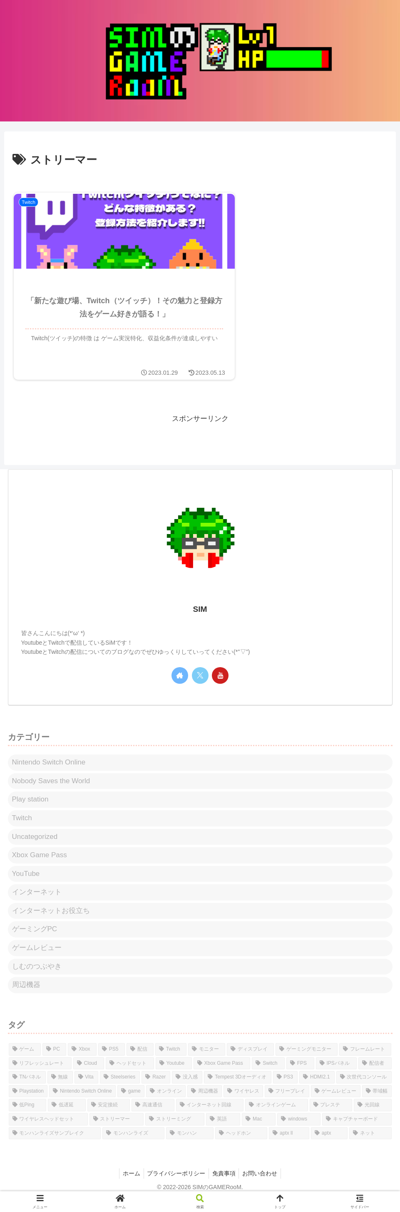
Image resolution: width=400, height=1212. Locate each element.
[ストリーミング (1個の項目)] (174, 1131)
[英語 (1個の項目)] (223, 1131)
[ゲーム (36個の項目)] (25, 1062)
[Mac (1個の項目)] (259, 1131)
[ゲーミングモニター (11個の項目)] (307, 1062)
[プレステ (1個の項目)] (331, 1118)
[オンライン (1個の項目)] (166, 1104)
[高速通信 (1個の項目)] (153, 1118)
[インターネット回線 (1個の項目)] (210, 1118)
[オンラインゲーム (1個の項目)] (276, 1118)
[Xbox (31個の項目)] (82, 1062)
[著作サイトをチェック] (179, 688)
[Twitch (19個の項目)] (170, 1062)
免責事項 (224, 1185)
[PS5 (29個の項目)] (111, 1062)
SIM (200, 622)
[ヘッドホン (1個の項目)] (241, 1146)
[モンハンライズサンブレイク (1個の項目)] (55, 1146)
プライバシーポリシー (175, 1185)
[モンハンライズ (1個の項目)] (133, 1146)
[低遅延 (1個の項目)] (67, 1118)
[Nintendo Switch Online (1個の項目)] (82, 1104)
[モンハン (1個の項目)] (189, 1146)
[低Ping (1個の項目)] (28, 1118)
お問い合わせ (262, 1185)
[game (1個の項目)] (130, 1104)
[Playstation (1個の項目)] (28, 1104)
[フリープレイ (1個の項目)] (287, 1104)
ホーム (128, 1185)
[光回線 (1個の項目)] (373, 1118)
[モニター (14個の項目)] (206, 1062)
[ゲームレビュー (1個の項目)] (335, 1104)
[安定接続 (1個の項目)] (108, 1118)
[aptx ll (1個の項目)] (289, 1146)
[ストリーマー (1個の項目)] (116, 1131)
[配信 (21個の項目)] (140, 1062)
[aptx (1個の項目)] (329, 1146)
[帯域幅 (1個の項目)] (377, 1104)
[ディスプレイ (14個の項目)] (250, 1062)
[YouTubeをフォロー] (220, 688)
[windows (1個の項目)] (298, 1131)
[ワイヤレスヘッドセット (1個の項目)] (48, 1131)
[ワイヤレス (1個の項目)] (243, 1104)
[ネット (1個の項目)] (370, 1146)
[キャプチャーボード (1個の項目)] (356, 1131)
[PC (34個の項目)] (54, 1062)
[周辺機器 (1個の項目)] (204, 1104)
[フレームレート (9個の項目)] (365, 1062)
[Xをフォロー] (200, 688)
